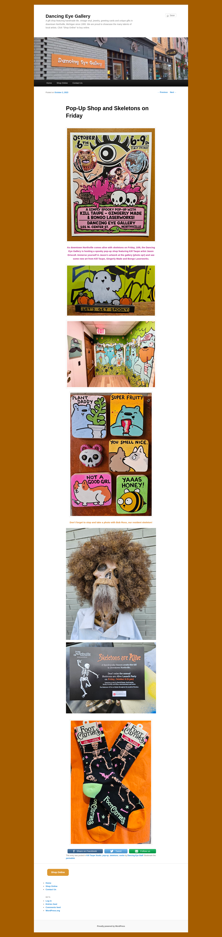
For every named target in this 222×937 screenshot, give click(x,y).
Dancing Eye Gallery (68, 16)
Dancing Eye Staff (135, 855)
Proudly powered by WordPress (111, 926)
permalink (70, 858)
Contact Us (77, 83)
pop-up (105, 855)
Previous (163, 92)
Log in (49, 901)
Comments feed (53, 907)
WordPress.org (53, 910)
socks (122, 855)
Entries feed (51, 904)
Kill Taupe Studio (93, 855)
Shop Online (62, 83)
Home (49, 83)
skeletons (114, 855)
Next (173, 92)
